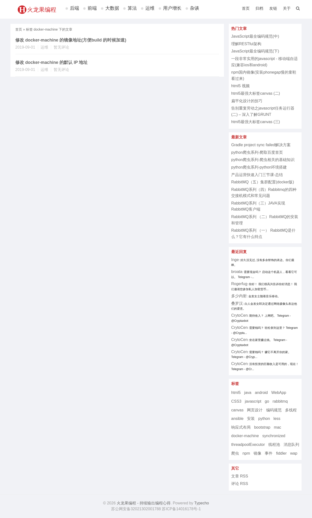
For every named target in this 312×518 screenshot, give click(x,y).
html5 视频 (240, 86)
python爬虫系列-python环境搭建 (259, 167)
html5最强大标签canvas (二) (255, 93)
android (261, 393)
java (247, 393)
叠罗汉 (237, 303)
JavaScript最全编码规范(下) (255, 51)
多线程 (291, 410)
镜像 (257, 453)
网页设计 (255, 410)
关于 (287, 8)
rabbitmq (280, 401)
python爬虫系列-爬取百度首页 (257, 152)
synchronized (273, 436)
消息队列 (291, 444)
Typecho (201, 503)
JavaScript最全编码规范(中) (255, 36)
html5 (236, 393)
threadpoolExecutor (248, 444)
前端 (92, 8)
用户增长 (172, 8)
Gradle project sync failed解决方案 (261, 145)
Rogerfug (239, 284)
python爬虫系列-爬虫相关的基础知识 (263, 160)
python (264, 418)
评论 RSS (239, 484)
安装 (251, 418)
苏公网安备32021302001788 (136, 509)
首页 (246, 8)
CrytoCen (239, 315)
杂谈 (194, 8)
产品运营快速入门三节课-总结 (257, 175)
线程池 (274, 444)
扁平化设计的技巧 (246, 101)
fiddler (281, 453)
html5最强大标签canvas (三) (255, 122)
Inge (235, 260)
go (267, 401)
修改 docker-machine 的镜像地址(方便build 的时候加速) (70, 40)
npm (246, 453)
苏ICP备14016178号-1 (181, 509)
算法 (132, 8)
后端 (74, 8)
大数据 (112, 8)
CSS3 (236, 401)
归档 (259, 8)
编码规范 (274, 410)
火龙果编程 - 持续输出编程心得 (144, 503)
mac (277, 427)
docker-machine (245, 436)
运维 (150, 8)
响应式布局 (241, 427)
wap (293, 453)
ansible (237, 418)
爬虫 (235, 453)
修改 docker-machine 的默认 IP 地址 (51, 62)
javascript (253, 401)
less (276, 418)
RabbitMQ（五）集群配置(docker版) (262, 182)
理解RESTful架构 (246, 44)
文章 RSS (239, 476)
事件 (268, 453)
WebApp (278, 393)
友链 (273, 8)
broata (236, 272)
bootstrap (262, 427)
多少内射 (239, 296)
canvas (237, 410)
